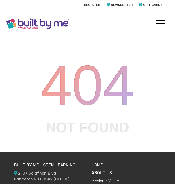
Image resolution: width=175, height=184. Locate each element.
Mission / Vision (105, 180)
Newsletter (120, 5)
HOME (97, 164)
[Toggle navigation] (161, 23)
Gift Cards (151, 5)
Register (92, 5)
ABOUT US (101, 172)
